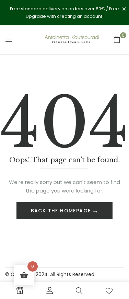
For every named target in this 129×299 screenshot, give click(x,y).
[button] (117, 39)
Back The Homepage (62, 210)
